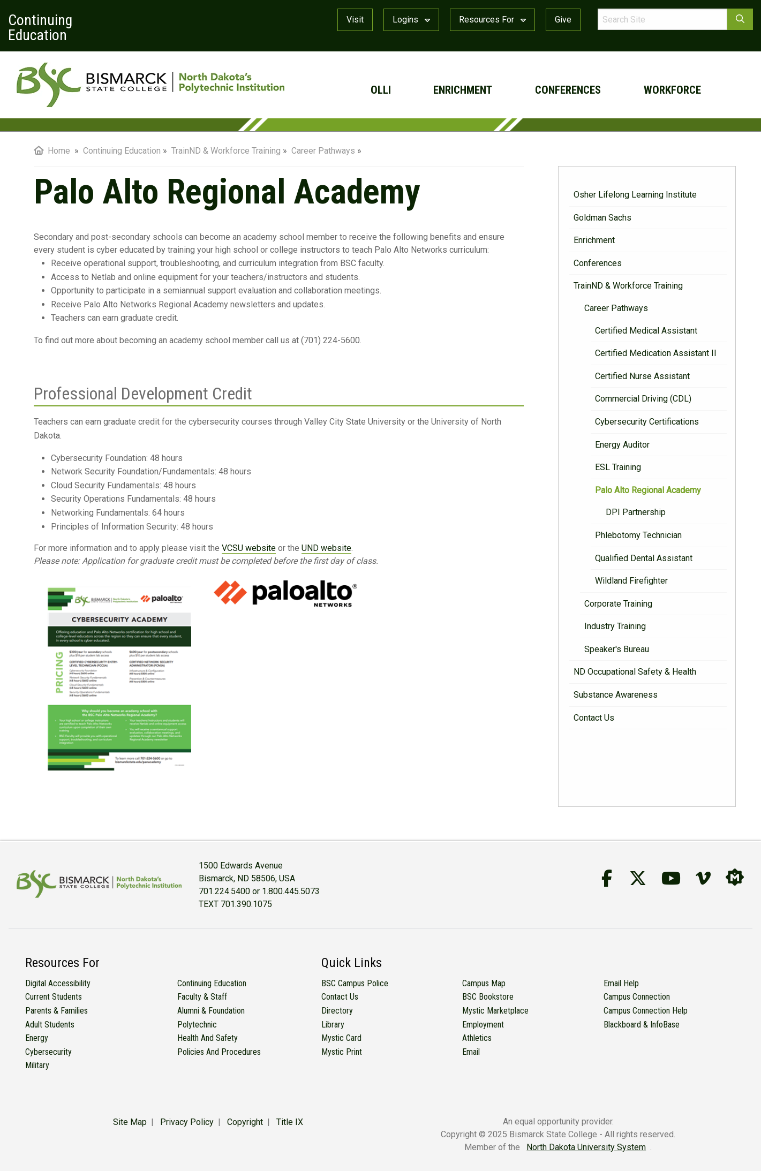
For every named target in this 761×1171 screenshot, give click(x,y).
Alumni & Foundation (211, 1011)
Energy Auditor (622, 445)
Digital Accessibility (58, 983)
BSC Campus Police (354, 983)
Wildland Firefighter (631, 581)
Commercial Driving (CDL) (643, 399)
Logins (411, 19)
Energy (36, 1038)
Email (471, 1052)
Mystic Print (341, 1052)
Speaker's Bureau (616, 649)
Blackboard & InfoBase (642, 1024)
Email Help (621, 983)
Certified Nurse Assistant (642, 376)
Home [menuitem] (52, 151)
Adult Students (49, 1024)
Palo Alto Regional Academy (648, 490)
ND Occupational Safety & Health (635, 672)
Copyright (245, 1122)
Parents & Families (56, 1011)
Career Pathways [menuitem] (323, 151)
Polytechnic (197, 1024)
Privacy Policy (187, 1122)
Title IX (289, 1122)
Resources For (492, 19)
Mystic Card (341, 1038)
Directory (337, 1011)
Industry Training (615, 626)
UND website (326, 548)
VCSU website (249, 548)
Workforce (672, 90)
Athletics (477, 1038)
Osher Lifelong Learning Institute (635, 195)
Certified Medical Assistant (646, 331)
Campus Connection (637, 997)
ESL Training (618, 467)
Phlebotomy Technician (638, 535)
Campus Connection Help (646, 1011)
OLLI (381, 90)
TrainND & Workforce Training (628, 286)
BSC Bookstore (488, 997)
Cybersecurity (48, 1052)
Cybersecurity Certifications (647, 422)
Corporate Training (618, 604)
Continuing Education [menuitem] (122, 151)
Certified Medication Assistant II (656, 353)
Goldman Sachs (602, 218)
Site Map (130, 1122)
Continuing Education (211, 983)
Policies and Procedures (219, 1052)
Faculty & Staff (202, 997)
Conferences (568, 90)
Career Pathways (616, 308)
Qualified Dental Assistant (643, 558)
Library (332, 1024)
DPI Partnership (636, 512)
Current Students (53, 997)
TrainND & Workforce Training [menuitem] (226, 151)
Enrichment (462, 90)
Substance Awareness (616, 695)
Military (37, 1065)
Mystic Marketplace (495, 1011)
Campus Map (484, 983)
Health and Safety (207, 1038)
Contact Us (594, 718)
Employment (483, 1024)
